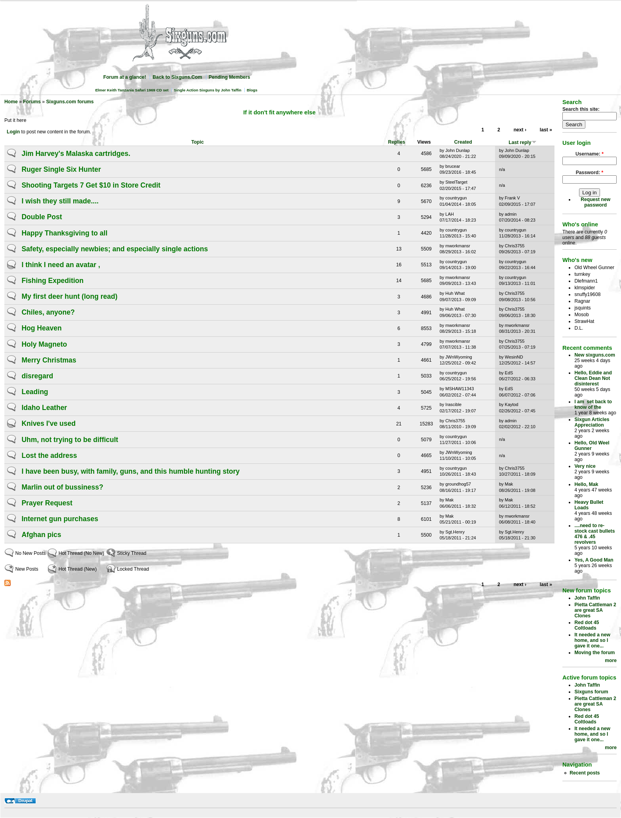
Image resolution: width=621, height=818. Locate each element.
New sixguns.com (594, 355)
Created (463, 142)
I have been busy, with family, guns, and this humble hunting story (130, 471)
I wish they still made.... (60, 201)
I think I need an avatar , (60, 265)
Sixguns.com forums (69, 101)
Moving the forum (594, 652)
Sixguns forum (591, 692)
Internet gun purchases (59, 519)
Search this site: (581, 109)
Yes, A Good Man (593, 560)
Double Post (41, 217)
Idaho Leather (44, 408)
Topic (197, 142)
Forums (32, 101)
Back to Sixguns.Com (177, 77)
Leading (34, 392)
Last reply (522, 142)
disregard (37, 376)
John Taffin (587, 598)
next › (520, 130)
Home (11, 101)
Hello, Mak (586, 484)
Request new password (595, 202)
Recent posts (585, 773)
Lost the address (49, 455)
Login (13, 132)
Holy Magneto (44, 344)
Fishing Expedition (52, 281)
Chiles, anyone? (47, 312)
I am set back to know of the (593, 404)
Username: (589, 154)
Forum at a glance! (124, 77)
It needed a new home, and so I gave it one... (592, 640)
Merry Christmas (48, 360)
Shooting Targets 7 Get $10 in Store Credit (90, 185)
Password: (590, 172)
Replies (396, 142)
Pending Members (229, 77)
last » (546, 130)
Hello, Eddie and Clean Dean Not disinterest (593, 378)
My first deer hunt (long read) (69, 296)
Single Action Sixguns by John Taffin (208, 90)
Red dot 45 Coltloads (586, 625)
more (611, 660)
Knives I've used (48, 423)
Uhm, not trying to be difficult (69, 440)
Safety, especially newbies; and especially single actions (114, 249)
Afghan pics (41, 535)
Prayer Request (46, 503)
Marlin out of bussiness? (62, 487)
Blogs (252, 90)
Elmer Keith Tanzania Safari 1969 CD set (131, 90)
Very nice (584, 466)
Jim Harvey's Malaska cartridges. (75, 154)
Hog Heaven (41, 328)
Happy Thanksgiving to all (64, 233)
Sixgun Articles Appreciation (591, 422)
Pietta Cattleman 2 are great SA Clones (595, 610)
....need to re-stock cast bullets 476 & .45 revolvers (594, 534)
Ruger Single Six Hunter (61, 169)
